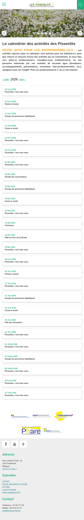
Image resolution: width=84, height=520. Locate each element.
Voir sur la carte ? (9, 469)
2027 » (22, 80)
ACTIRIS (6, 487)
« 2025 (5, 80)
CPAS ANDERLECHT (11, 493)
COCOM (23, 484)
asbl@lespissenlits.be (11, 511)
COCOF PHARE (9, 490)
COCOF (5, 482)
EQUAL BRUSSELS (10, 484)
